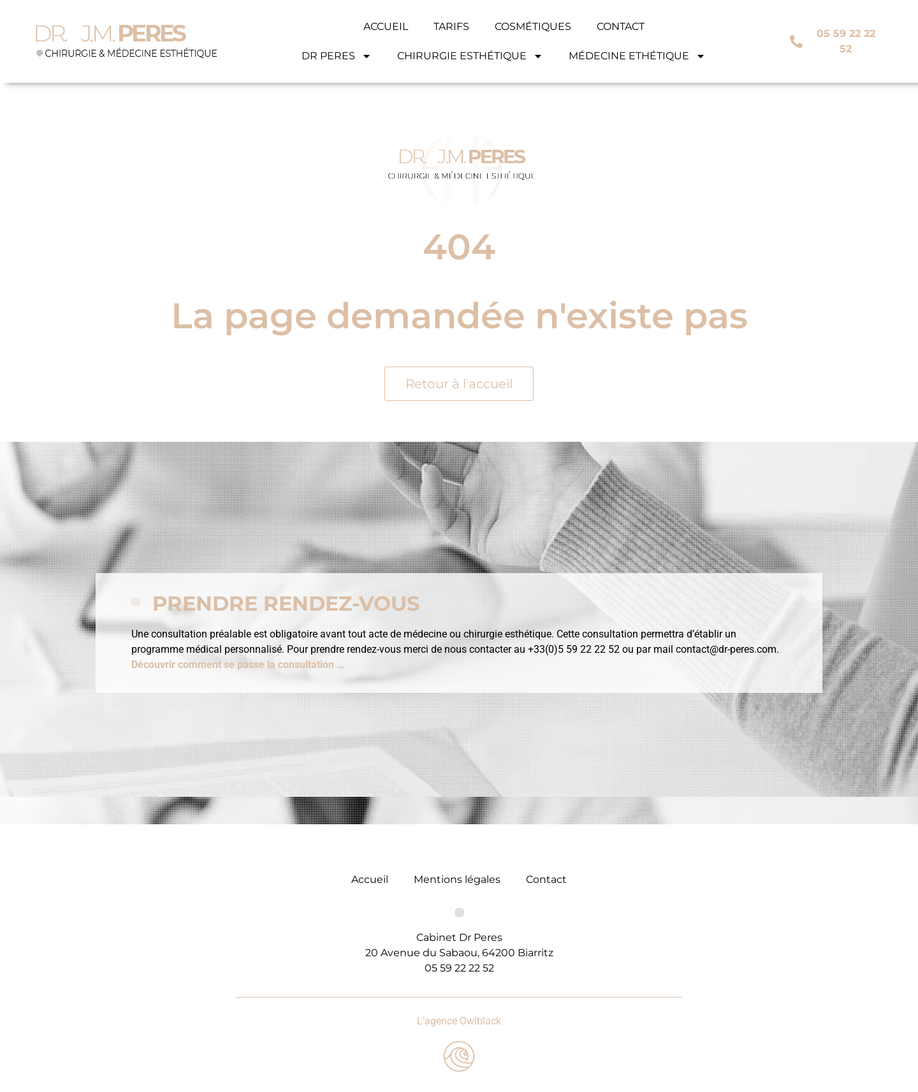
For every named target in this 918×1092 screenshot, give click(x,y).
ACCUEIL (385, 26)
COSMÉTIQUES (533, 26)
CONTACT (621, 26)
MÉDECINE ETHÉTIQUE (637, 56)
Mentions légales (457, 879)
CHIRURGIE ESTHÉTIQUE (470, 56)
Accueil (369, 879)
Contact (546, 879)
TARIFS (451, 26)
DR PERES (337, 56)
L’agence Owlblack (459, 1021)
